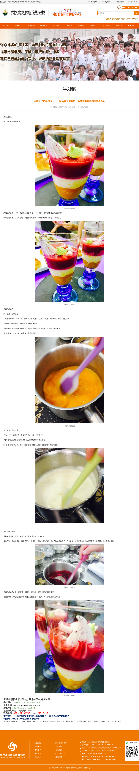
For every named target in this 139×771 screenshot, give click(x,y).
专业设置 (43, 26)
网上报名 (131, 26)
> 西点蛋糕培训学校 (61, 743)
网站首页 (6, 26)
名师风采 (56, 26)
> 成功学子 (37, 750)
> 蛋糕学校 (58, 757)
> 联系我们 (37, 757)
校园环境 (68, 26)
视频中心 (93, 26)
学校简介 (18, 26)
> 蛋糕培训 (58, 750)
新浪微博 (92, 2)
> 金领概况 (37, 743)
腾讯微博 (119, 2)
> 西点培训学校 (59, 753)
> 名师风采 (37, 746)
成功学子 (106, 26)
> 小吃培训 (58, 746)
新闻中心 (31, 26)
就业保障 (118, 26)
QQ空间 (105, 2)
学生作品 (81, 26)
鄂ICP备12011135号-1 (57, 768)
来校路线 (132, 2)
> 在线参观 (37, 753)
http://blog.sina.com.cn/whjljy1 (24, 708)
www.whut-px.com (19, 702)
